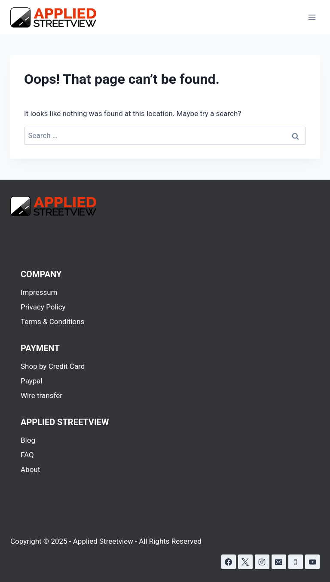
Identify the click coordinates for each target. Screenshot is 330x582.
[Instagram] (262, 561)
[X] (245, 561)
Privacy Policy (43, 307)
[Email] (279, 561)
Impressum (39, 292)
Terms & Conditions (52, 321)
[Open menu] (312, 17)
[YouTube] (312, 561)
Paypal (32, 381)
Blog (28, 440)
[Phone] (295, 561)
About (30, 469)
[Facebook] (228, 561)
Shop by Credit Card (53, 366)
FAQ (27, 454)
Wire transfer (41, 395)
